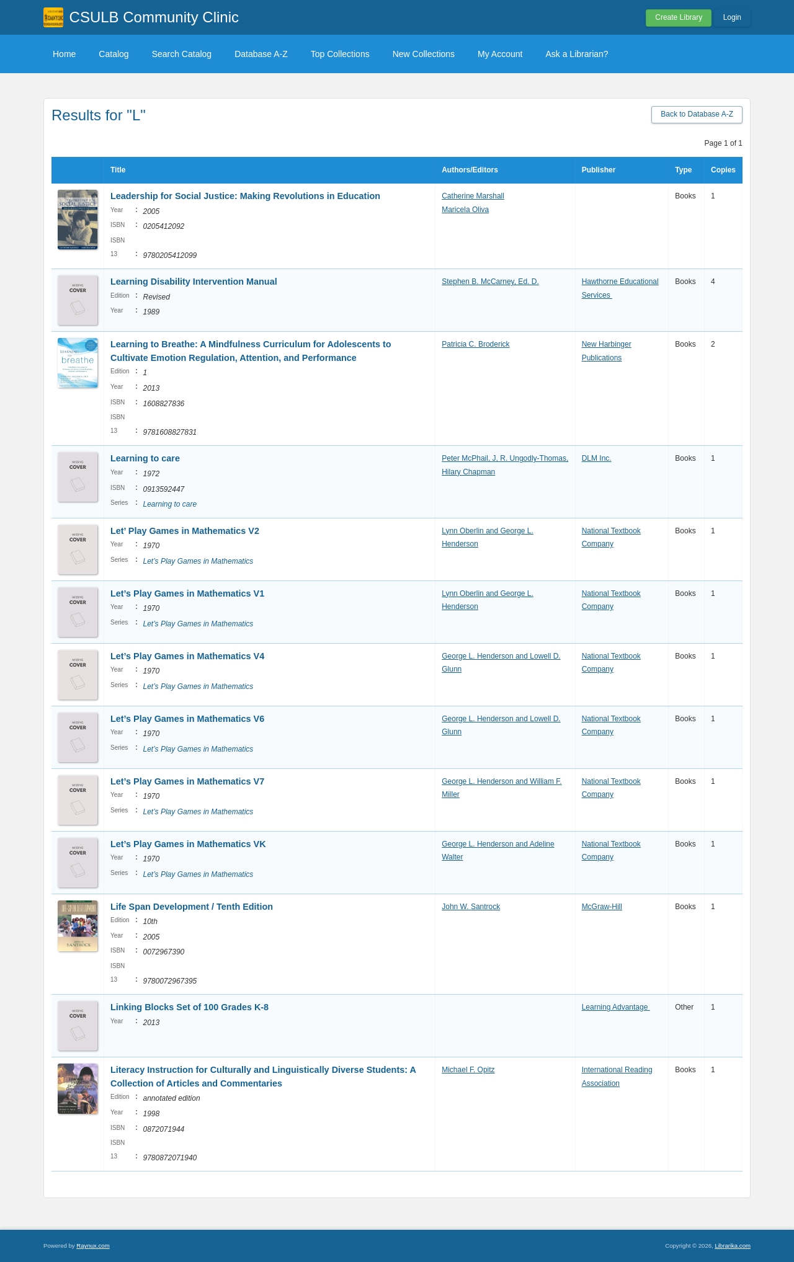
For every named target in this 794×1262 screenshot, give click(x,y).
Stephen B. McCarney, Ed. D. (490, 281)
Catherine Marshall (473, 196)
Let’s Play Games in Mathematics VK (188, 844)
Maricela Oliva (465, 209)
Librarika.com (733, 1245)
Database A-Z (261, 54)
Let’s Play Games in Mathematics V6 (187, 719)
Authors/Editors (470, 170)
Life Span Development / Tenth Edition (192, 907)
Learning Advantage (616, 1007)
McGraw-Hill (602, 906)
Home (64, 54)
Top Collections (340, 54)
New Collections (424, 54)
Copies (723, 170)
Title (117, 170)
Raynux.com (92, 1245)
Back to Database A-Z (697, 114)
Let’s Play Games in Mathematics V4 (187, 656)
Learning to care (145, 458)
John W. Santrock (471, 906)
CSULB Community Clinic (154, 17)
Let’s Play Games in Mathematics (198, 561)
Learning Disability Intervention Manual (195, 282)
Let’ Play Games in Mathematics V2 (184, 531)
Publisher (599, 170)
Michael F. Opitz (468, 1069)
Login (732, 17)
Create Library (678, 17)
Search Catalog (182, 54)
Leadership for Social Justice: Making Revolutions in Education (245, 196)
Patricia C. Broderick (475, 344)
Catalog (113, 54)
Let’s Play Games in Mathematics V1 (187, 593)
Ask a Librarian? (576, 54)
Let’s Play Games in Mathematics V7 (187, 781)
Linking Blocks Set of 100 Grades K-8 (189, 1007)
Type (683, 170)
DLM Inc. (597, 458)
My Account (500, 54)
